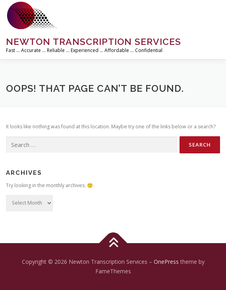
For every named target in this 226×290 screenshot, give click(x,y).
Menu (212, 15)
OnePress (166, 261)
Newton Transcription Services (93, 41)
